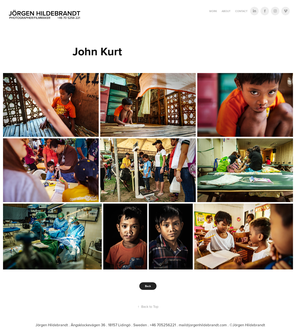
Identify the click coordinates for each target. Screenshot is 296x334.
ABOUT (226, 11)
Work (213, 11)
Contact (241, 11)
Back (148, 286)
